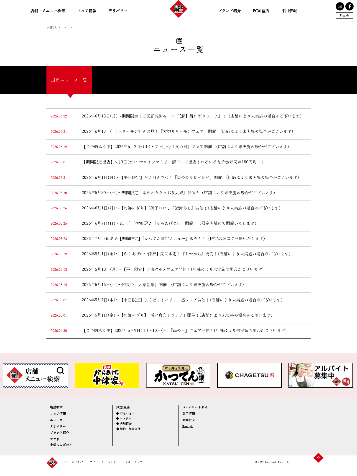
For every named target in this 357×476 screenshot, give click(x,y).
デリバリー (118, 11)
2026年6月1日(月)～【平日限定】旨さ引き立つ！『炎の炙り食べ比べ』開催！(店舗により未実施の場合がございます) (190, 177)
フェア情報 (86, 11)
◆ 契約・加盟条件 (129, 432)
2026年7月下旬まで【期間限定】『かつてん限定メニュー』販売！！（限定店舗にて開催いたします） (174, 239)
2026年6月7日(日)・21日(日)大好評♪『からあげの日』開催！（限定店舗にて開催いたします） (170, 223)
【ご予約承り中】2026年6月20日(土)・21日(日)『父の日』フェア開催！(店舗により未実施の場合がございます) (185, 147)
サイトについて (74, 469)
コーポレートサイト (199, 408)
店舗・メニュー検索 (47, 11)
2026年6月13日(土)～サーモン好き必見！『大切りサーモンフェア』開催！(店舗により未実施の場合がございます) (187, 131)
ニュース (57, 422)
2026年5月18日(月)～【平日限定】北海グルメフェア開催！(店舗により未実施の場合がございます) (173, 269)
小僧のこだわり (63, 451)
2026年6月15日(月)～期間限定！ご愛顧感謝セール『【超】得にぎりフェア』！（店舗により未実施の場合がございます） (193, 116)
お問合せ (190, 422)
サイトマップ (138, 469)
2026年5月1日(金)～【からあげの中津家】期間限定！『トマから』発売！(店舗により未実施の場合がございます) (186, 254)
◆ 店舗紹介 (124, 426)
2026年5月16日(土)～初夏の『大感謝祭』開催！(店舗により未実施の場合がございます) (163, 285)
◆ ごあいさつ (126, 415)
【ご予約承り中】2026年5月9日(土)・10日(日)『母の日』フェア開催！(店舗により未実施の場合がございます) (184, 330)
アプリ (55, 444)
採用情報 (289, 11)
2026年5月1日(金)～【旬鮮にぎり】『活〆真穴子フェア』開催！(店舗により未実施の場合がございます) (177, 315)
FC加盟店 (261, 11)
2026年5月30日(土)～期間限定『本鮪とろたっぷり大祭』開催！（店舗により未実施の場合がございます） (179, 193)
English (344, 15)
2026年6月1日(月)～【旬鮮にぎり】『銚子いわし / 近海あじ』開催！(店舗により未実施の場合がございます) (181, 208)
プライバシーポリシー (107, 469)
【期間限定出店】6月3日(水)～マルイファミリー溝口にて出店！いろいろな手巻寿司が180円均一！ (173, 162)
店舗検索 (57, 408)
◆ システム (124, 420)
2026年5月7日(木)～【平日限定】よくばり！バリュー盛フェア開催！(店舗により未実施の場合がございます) (182, 300)
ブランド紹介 (229, 11)
